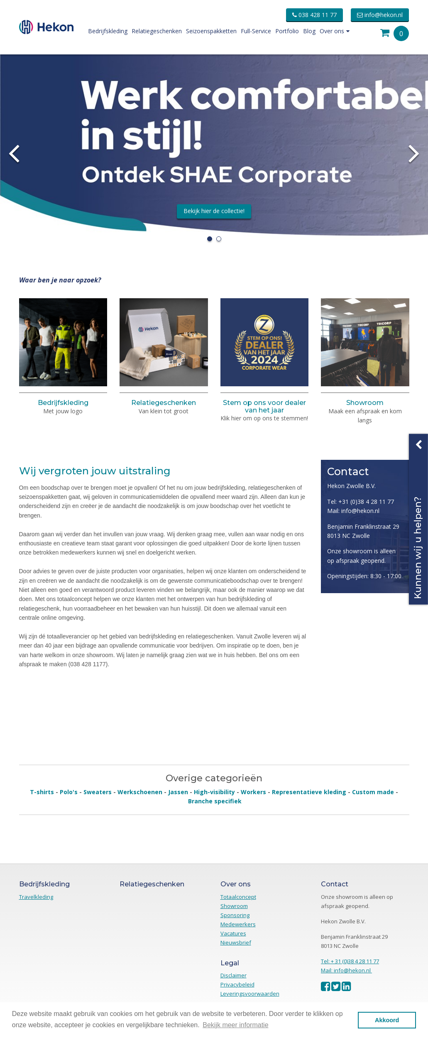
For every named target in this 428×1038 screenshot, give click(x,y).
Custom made (373, 792)
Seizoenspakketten (211, 31)
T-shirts (42, 792)
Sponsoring (234, 915)
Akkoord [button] (387, 1020)
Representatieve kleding (309, 792)
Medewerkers (238, 924)
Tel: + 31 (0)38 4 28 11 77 (350, 961)
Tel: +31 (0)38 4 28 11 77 (360, 502)
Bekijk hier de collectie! (214, 211)
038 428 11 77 (314, 15)
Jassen (178, 792)
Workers (253, 792)
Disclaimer (233, 975)
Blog (309, 31)
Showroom (365, 403)
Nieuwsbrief (235, 942)
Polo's (69, 792)
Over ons (335, 31)
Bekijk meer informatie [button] (235, 1024)
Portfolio (287, 31)
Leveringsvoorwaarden (249, 993)
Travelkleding (36, 897)
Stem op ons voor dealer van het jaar (264, 406)
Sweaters (97, 792)
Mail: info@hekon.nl (353, 511)
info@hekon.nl (380, 15)
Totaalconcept (238, 897)
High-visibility (214, 792)
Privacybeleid (237, 984)
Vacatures (233, 933)
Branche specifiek (215, 801)
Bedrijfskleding (107, 31)
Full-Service (256, 31)
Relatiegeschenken (157, 31)
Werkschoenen (139, 792)
